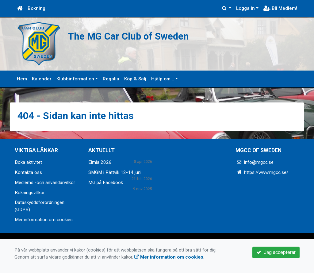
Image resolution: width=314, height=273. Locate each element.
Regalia (111, 79)
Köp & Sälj (135, 79)
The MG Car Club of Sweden (128, 36)
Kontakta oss (28, 172)
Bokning (36, 8)
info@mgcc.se (259, 162)
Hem (22, 79)
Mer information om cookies (44, 219)
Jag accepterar (276, 252)
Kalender (42, 79)
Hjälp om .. (162, 79)
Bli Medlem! (280, 8)
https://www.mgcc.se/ (266, 172)
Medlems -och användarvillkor (45, 182)
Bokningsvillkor (30, 192)
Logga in (245, 8)
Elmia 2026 (100, 162)
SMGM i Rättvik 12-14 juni (114, 172)
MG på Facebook (105, 182)
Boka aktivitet (28, 162)
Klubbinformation (75, 79)
